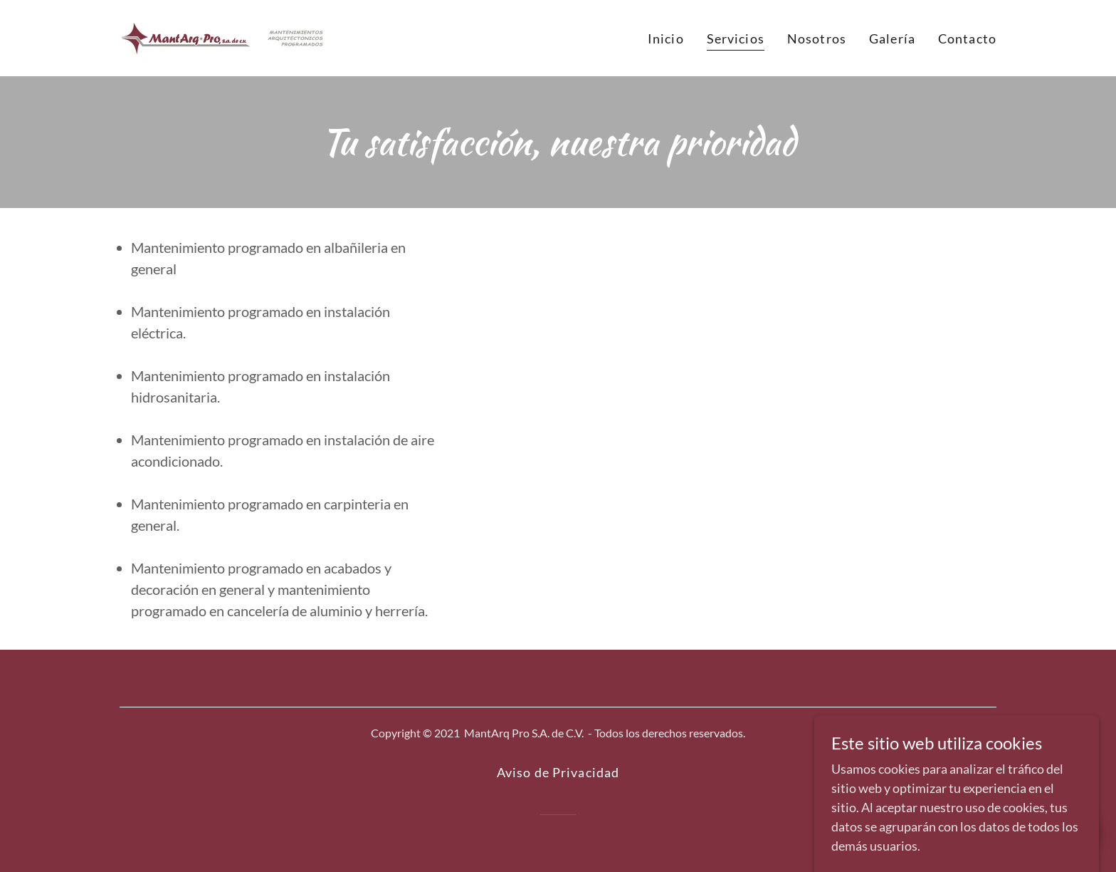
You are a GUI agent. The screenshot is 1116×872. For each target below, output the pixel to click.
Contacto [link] (967, 38)
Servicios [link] (735, 38)
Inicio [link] (666, 38)
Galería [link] (892, 38)
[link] (222, 36)
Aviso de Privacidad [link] (558, 772)
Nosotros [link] (816, 38)
